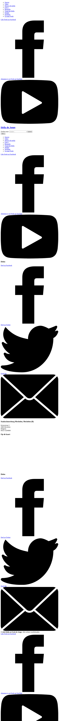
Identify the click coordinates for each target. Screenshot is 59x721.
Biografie (7, 9)
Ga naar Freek (9, 16)
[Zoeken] (29, 132)
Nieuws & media (10, 6)
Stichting (7, 14)
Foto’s (7, 7)
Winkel (7, 13)
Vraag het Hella (9, 11)
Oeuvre (7, 2)
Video (6, 4)
